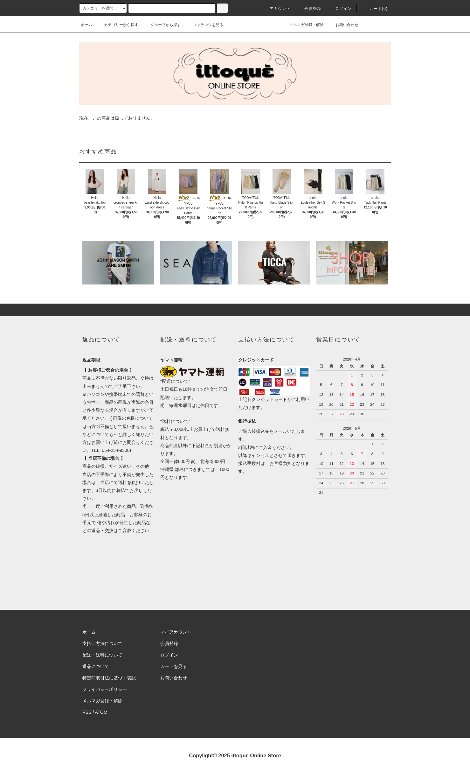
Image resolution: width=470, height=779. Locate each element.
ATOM (101, 712)
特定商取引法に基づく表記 (109, 677)
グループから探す (162, 25)
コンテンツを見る (204, 25)
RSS (87, 712)
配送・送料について (102, 654)
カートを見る (173, 666)
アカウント (276, 8)
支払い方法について (102, 643)
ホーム (86, 25)
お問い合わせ (343, 25)
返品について (95, 666)
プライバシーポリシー (104, 689)
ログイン (340, 8)
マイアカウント (175, 632)
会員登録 (309, 8)
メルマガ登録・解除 (303, 25)
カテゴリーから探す (117, 25)
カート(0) (375, 8)
